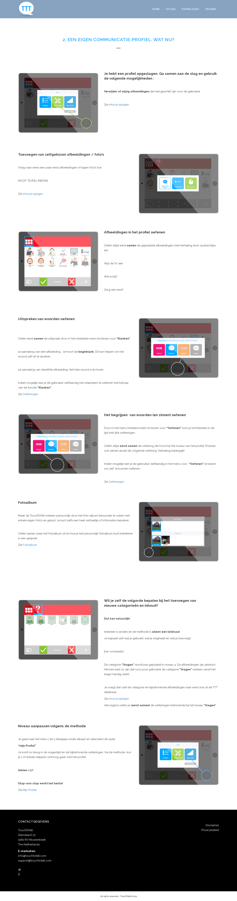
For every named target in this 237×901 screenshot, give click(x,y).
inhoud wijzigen (119, 104)
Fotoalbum (30, 545)
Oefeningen (30, 394)
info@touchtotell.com (32, 855)
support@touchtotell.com (34, 860)
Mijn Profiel (30, 790)
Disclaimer (212, 825)
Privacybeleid (210, 830)
